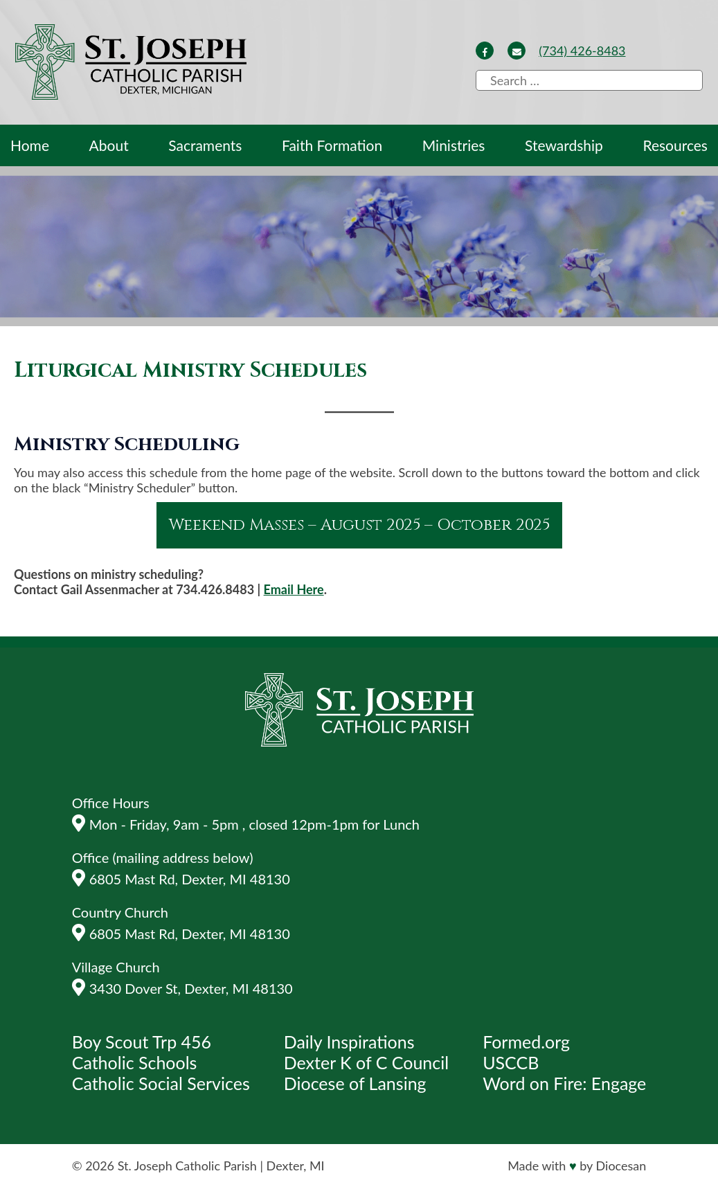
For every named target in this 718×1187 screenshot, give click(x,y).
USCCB (511, 1062)
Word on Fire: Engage (564, 1083)
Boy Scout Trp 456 (141, 1041)
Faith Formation (332, 145)
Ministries (453, 145)
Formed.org (526, 1041)
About (109, 145)
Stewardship (564, 145)
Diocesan (621, 1165)
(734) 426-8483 (582, 50)
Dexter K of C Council (366, 1062)
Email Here (294, 589)
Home (29, 145)
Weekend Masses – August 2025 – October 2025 (359, 525)
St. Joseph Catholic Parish (187, 1165)
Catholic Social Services (161, 1083)
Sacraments (205, 145)
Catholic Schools (134, 1062)
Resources (675, 145)
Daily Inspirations (349, 1041)
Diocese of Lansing (355, 1083)
